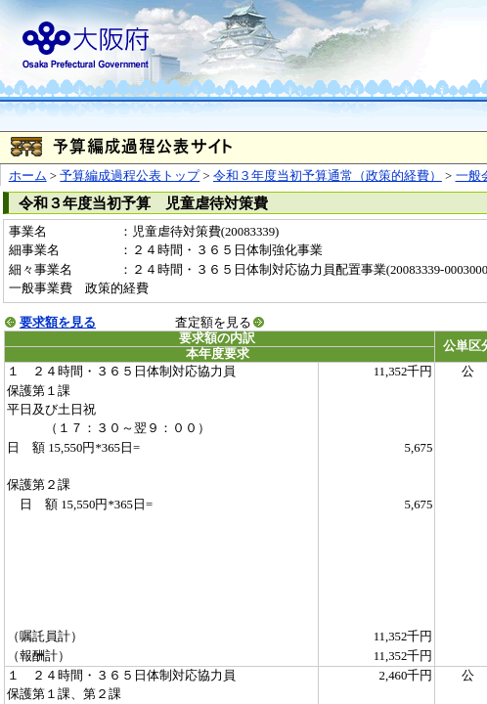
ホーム (28, 176)
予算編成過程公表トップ (129, 176)
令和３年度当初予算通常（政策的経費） (327, 176)
